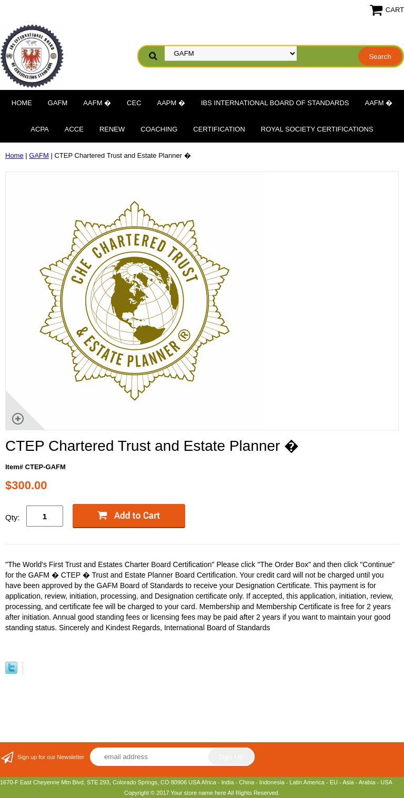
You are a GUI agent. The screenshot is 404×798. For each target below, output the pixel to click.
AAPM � (171, 103)
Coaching (158, 129)
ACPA (39, 129)
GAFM (58, 103)
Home (22, 103)
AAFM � (97, 103)
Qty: (12, 517)
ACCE (74, 129)
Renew (112, 129)
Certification (219, 129)
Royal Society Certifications (317, 129)
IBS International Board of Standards (275, 103)
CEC (134, 103)
